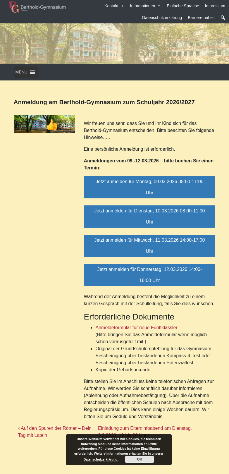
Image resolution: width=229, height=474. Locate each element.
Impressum (215, 6)
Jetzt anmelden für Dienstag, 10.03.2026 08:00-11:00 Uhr (149, 216)
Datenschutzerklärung (162, 17)
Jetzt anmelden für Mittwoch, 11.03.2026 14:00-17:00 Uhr (149, 246)
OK (139, 459)
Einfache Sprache (183, 6)
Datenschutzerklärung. (101, 459)
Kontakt (114, 6)
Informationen (145, 6)
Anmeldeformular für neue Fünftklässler (136, 327)
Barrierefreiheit (201, 17)
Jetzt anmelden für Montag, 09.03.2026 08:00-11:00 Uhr (149, 187)
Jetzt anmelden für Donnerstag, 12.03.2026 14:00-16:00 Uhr (149, 275)
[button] (222, 17)
